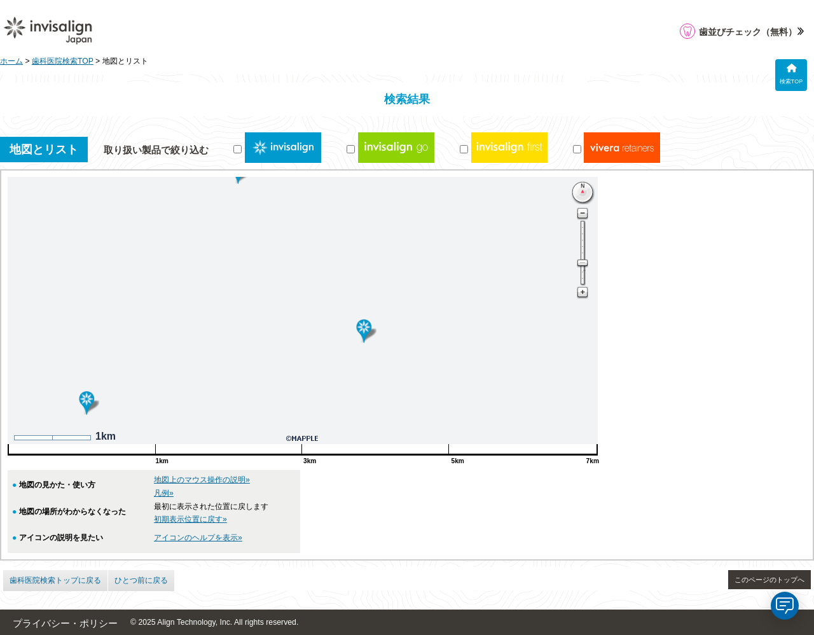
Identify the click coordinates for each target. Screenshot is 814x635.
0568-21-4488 (637, 317)
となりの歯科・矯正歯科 (665, 287)
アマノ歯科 (638, 237)
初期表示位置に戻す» (190, 519)
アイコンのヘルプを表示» (198, 537)
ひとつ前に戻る (141, 580)
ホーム (11, 61)
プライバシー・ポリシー (65, 623)
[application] (784, 605)
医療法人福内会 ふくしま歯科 (675, 369)
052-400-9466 (637, 400)
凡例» (164, 493)
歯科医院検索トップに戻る (55, 580)
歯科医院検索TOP (62, 61)
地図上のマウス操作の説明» (202, 479)
